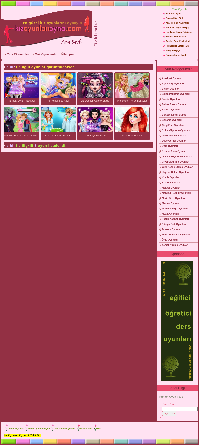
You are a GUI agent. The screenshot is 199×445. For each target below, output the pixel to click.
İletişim (68, 54)
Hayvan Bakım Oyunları (175, 172)
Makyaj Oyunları (171, 187)
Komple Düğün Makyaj (177, 27)
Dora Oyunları (170, 146)
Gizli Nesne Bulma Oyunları (177, 167)
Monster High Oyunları (175, 208)
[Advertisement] (128, 32)
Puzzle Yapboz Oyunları (175, 219)
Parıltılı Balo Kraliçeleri (178, 41)
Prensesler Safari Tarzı (177, 46)
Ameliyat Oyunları (172, 78)
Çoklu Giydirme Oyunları (176, 130)
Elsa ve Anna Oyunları (174, 151)
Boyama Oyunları (172, 120)
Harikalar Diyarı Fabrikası (179, 32)
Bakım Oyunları (171, 88)
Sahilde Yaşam (173, 13)
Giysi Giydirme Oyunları (175, 161)
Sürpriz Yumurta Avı (176, 36)
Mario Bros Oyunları (173, 198)
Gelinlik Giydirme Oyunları (177, 156)
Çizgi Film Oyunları (173, 125)
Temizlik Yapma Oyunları (176, 234)
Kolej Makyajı (173, 50)
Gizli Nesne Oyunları (64, 428)
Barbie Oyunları (171, 99)
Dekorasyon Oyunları (174, 135)
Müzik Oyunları (170, 213)
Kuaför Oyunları (171, 182)
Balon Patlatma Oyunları (176, 94)
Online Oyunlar (16, 428)
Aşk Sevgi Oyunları (173, 83)
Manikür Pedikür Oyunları (176, 193)
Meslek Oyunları (171, 203)
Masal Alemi (85, 428)
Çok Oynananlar (46, 54)
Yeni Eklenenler (18, 54)
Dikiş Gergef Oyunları (174, 140)
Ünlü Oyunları (170, 239)
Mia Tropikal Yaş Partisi (178, 23)
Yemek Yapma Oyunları (175, 245)
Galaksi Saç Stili (174, 18)
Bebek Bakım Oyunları (174, 104)
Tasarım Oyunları (171, 229)
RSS (98, 428)
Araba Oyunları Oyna (39, 428)
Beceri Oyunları (171, 109)
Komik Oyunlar (170, 177)
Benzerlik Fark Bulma (174, 114)
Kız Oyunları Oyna (46, 28)
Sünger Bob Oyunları (174, 224)
